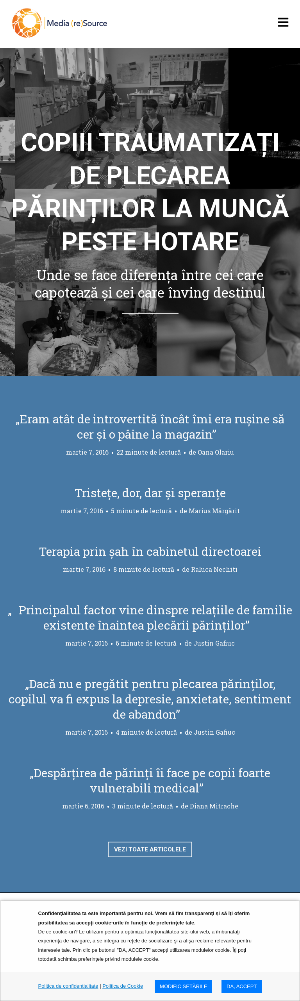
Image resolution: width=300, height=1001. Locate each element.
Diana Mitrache (214, 806)
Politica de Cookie (122, 986)
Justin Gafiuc (214, 643)
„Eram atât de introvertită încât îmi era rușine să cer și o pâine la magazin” (150, 426)
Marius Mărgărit (214, 511)
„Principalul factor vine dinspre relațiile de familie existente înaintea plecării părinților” (150, 617)
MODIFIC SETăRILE (183, 986)
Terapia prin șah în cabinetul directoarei (150, 551)
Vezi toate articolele (150, 850)
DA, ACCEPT (242, 986)
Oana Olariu (216, 452)
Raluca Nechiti (214, 569)
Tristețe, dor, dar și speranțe (150, 492)
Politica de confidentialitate (68, 986)
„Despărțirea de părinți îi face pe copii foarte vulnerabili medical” (150, 780)
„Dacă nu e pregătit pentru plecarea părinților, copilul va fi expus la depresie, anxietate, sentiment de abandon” (150, 699)
